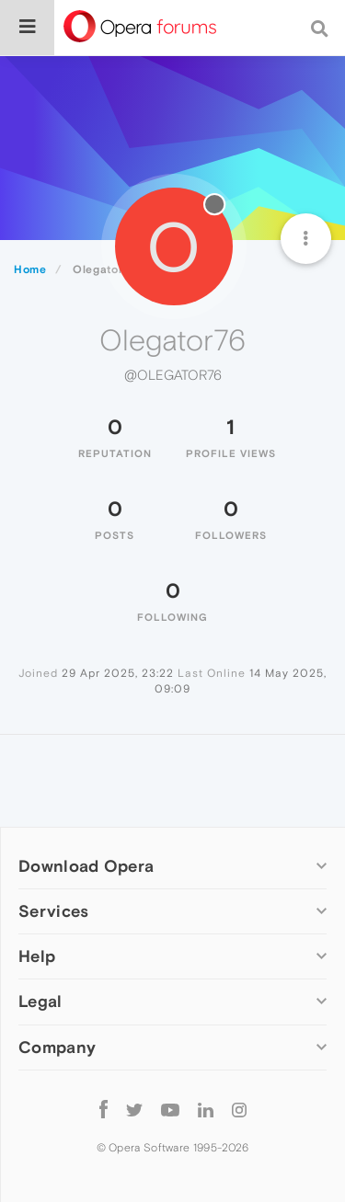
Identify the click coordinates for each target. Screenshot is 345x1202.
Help (36, 956)
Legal (40, 1001)
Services (53, 911)
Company (57, 1047)
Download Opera (86, 866)
